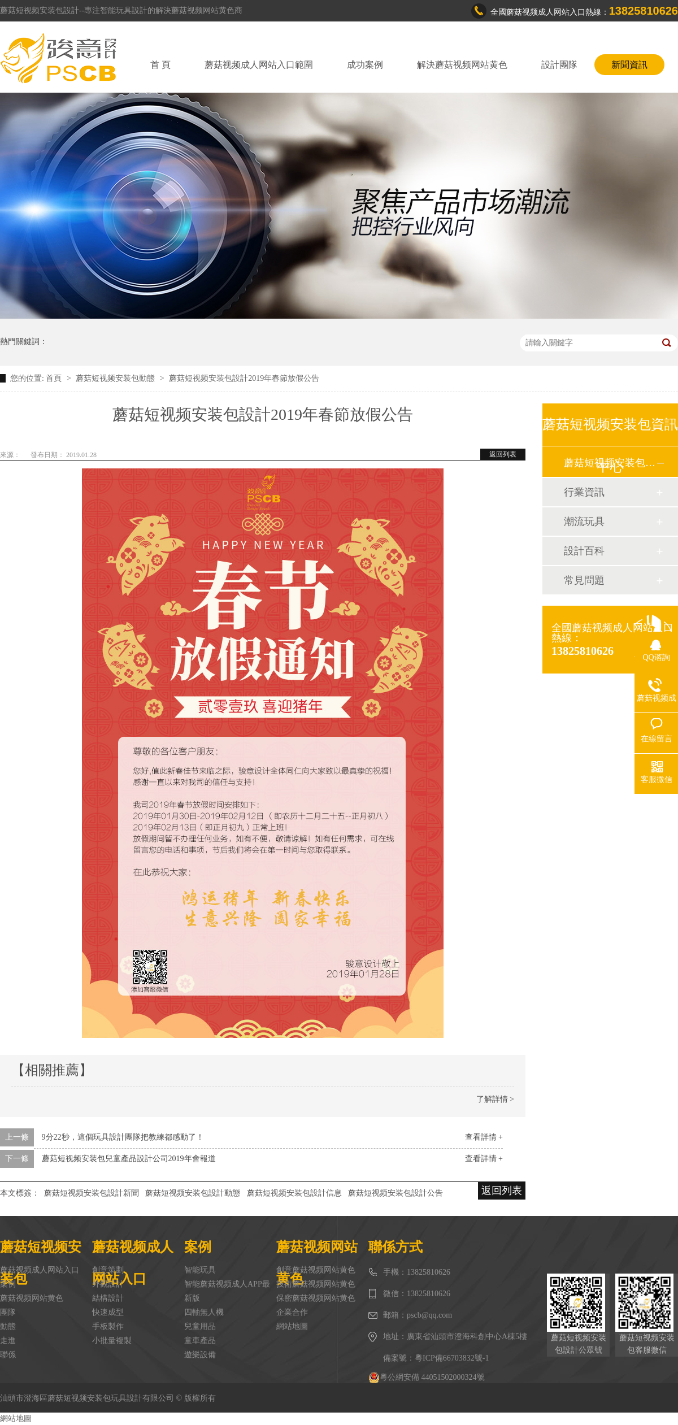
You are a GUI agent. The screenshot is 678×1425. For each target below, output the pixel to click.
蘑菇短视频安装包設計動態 (192, 1193)
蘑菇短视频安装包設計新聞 (91, 1193)
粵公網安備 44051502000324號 (426, 1377)
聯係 (8, 1354)
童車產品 (200, 1340)
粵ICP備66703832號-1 (452, 1358)
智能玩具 (200, 1270)
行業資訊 (584, 492)
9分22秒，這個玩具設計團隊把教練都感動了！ (123, 1137)
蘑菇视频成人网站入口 (39, 1270)
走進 (8, 1340)
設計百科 (584, 551)
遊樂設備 (200, 1354)
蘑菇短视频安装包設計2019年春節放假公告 (244, 378)
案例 (8, 1284)
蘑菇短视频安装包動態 (116, 378)
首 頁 (160, 64)
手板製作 (108, 1326)
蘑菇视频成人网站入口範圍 (259, 64)
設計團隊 (559, 64)
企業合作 (292, 1312)
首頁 (55, 378)
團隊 (8, 1312)
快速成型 (108, 1312)
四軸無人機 (204, 1312)
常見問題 (584, 580)
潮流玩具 (584, 521)
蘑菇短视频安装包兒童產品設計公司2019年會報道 (129, 1158)
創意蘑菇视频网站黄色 (315, 1270)
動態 (8, 1326)
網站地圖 (292, 1326)
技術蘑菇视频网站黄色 (315, 1284)
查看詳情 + (484, 1137)
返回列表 (502, 454)
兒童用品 (200, 1326)
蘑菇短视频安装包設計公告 (395, 1193)
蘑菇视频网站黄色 (31, 1298)
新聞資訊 (629, 64)
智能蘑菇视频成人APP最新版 (227, 1291)
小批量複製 (112, 1340)
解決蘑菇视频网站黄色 (462, 64)
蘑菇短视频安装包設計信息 (294, 1193)
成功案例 (365, 64)
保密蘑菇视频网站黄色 (315, 1298)
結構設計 (108, 1298)
